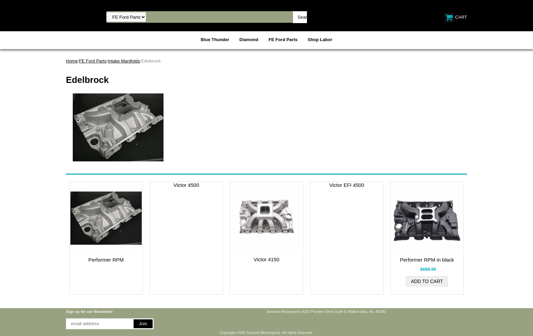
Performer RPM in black (427, 260)
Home (72, 61)
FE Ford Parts (283, 39)
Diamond (248, 39)
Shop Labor (320, 39)
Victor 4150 (266, 259)
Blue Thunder (215, 39)
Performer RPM (106, 260)
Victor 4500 (186, 185)
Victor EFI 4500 (346, 185)
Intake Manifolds (124, 61)
